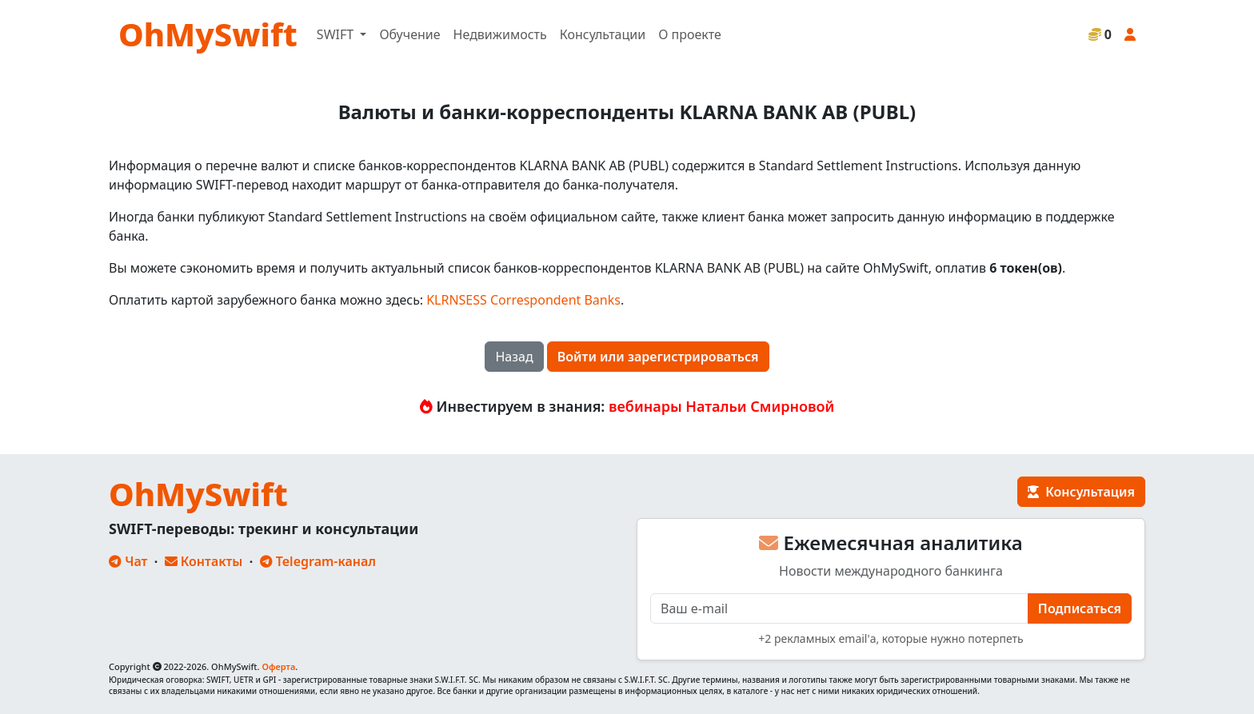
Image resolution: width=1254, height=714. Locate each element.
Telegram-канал (318, 561)
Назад (514, 356)
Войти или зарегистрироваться (658, 356)
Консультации (602, 34)
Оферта (278, 666)
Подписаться (1079, 608)
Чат (128, 561)
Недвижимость (500, 34)
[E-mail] (839, 608)
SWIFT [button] (337, 34)
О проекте (689, 34)
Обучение (409, 34)
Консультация (1081, 492)
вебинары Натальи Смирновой (721, 406)
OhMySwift (208, 34)
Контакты (204, 561)
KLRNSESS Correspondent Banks (523, 300)
